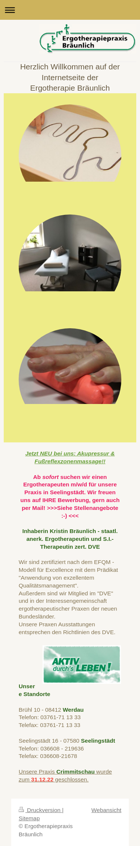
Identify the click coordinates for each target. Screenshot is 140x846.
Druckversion (40, 810)
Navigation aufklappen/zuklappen (70, 10)
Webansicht (106, 810)
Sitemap (29, 818)
